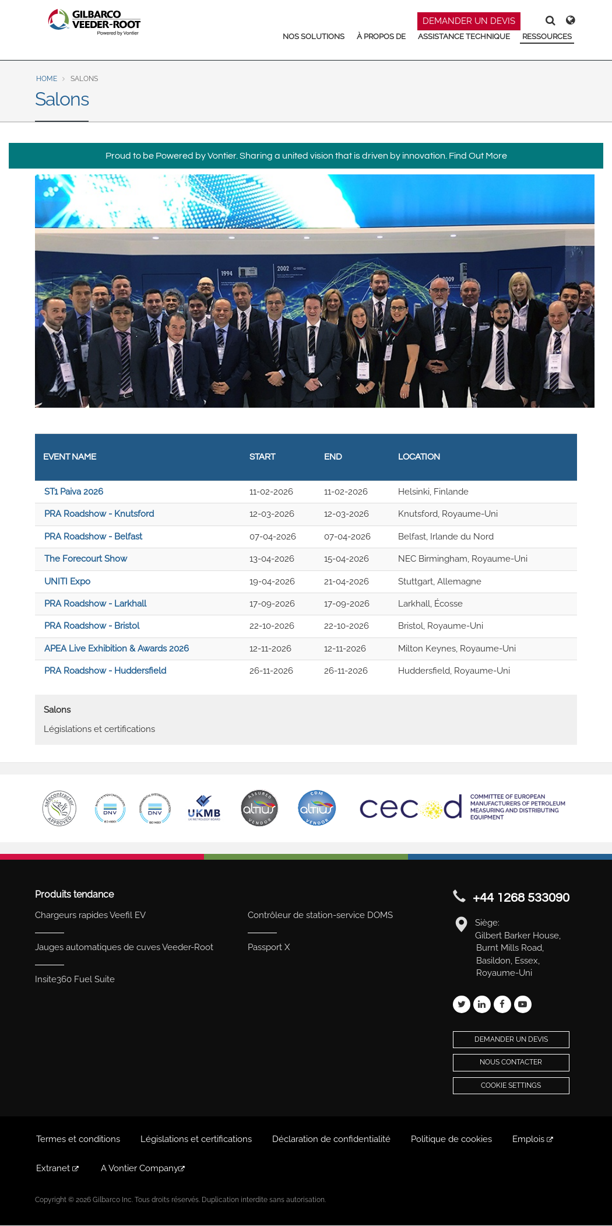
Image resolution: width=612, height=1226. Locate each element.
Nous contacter (511, 1062)
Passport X (269, 947)
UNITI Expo (67, 581)
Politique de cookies (451, 1139)
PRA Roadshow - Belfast (93, 536)
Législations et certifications (99, 729)
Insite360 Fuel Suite (75, 979)
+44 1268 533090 (521, 898)
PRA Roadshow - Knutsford (99, 514)
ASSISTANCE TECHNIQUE (464, 36)
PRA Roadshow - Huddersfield (105, 670)
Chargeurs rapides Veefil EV (90, 915)
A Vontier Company (144, 1168)
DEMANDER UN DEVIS (469, 21)
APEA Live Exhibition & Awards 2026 (116, 648)
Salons (57, 710)
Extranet (58, 1168)
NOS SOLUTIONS (313, 36)
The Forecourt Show (85, 559)
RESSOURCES (547, 36)
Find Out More (478, 155)
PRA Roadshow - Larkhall (95, 603)
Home (46, 79)
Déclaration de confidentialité (331, 1139)
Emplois (533, 1139)
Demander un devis (511, 1039)
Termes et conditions (78, 1139)
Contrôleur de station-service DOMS (320, 915)
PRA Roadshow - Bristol (91, 626)
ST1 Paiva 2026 (73, 491)
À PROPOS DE (381, 36)
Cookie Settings (511, 1085)
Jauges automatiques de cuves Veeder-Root (124, 947)
